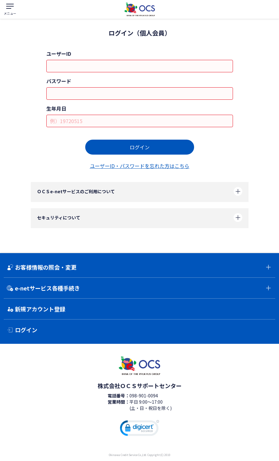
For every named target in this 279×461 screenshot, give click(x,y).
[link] (139, 429)
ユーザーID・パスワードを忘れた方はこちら (139, 166)
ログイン (140, 147)
